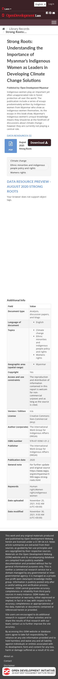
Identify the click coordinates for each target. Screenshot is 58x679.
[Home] (3, 29)
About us (8, 656)
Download (39, 142)
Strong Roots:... (16, 32)
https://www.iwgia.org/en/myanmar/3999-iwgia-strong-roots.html (39, 475)
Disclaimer (9, 665)
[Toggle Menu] (54, 22)
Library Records (19, 29)
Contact (8, 660)
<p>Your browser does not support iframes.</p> (29, 244)
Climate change (18, 160)
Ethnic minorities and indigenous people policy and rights (27, 167)
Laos (6, 8)
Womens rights (18, 172)
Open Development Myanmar (34, 87)
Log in (51, 3)
